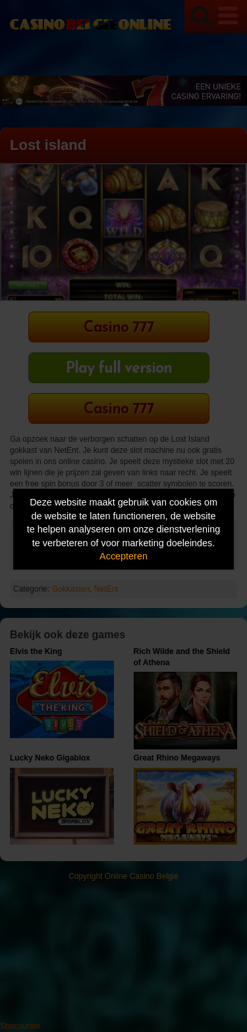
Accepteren (123, 556)
